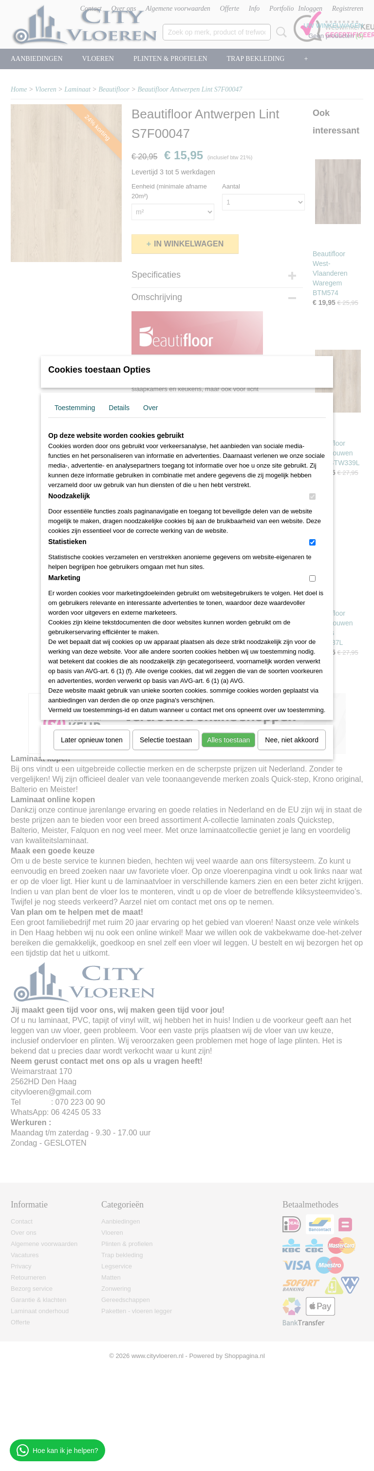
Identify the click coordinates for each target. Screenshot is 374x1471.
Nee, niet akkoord (291, 740)
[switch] (312, 496)
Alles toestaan (228, 740)
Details (119, 408)
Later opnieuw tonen (92, 740)
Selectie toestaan (166, 740)
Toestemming (75, 408)
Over (150, 408)
